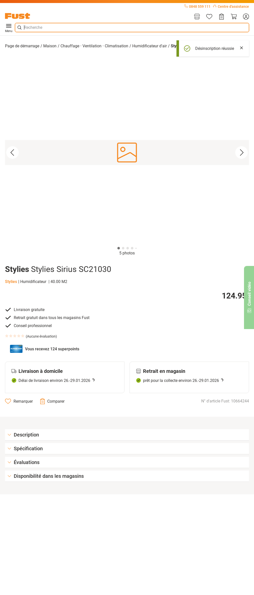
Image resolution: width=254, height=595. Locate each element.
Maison (49, 46)
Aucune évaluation (41, 336)
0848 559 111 (197, 7)
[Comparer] (52, 401)
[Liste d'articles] (209, 17)
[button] (127, 152)
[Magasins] (197, 17)
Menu (8, 27)
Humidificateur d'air (149, 46)
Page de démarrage (22, 46)
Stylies (11, 281)
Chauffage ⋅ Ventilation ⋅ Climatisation (94, 46)
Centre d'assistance (231, 7)
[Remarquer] (19, 401)
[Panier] (234, 17)
